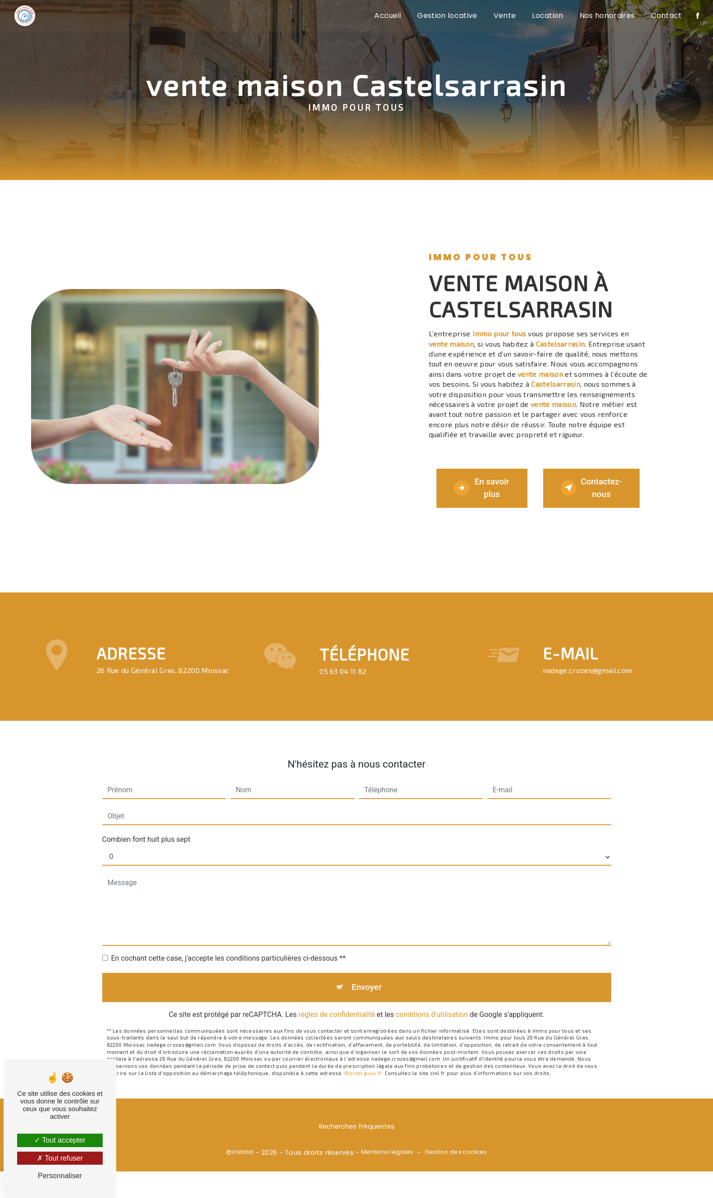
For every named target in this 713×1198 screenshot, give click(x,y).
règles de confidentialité (337, 1017)
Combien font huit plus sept (146, 842)
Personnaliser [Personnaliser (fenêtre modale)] (60, 1176)
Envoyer (366, 990)
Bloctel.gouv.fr (363, 1076)
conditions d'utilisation (432, 1017)
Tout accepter (59, 1140)
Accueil (387, 15)
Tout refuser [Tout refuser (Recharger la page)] (60, 1158)
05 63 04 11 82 (342, 699)
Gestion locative (447, 15)
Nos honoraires (606, 15)
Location (547, 15)
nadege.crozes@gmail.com (587, 673)
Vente (504, 15)
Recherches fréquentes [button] (357, 1143)
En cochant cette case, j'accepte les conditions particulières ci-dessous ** (228, 961)
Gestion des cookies (456, 1168)
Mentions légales (387, 1168)
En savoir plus (480, 495)
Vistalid (243, 1168)
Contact (665, 15)
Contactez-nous (594, 495)
